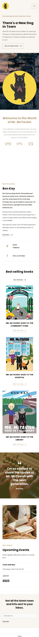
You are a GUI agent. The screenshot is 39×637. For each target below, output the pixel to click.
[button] (13, 46)
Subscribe (5, 621)
